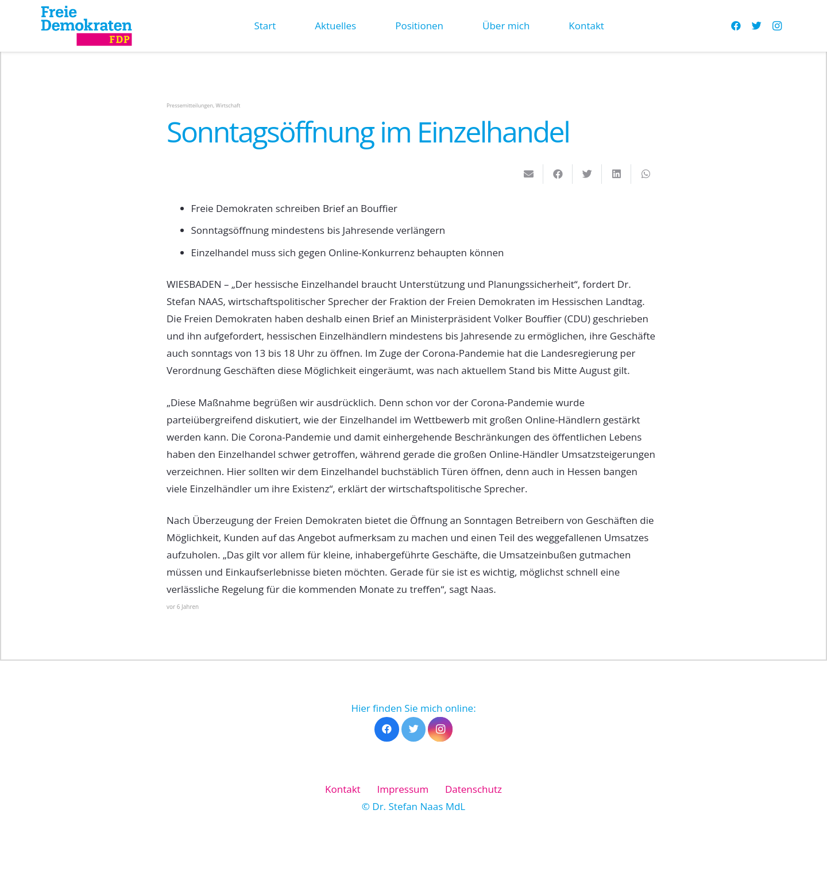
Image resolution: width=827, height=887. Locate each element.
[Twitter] (756, 26)
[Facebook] (735, 26)
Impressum (402, 789)
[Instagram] (777, 26)
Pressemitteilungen (190, 105)
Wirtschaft (228, 105)
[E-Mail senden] (528, 174)
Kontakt (343, 789)
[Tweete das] (587, 174)
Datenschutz (473, 789)
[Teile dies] (558, 174)
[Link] (86, 26)
